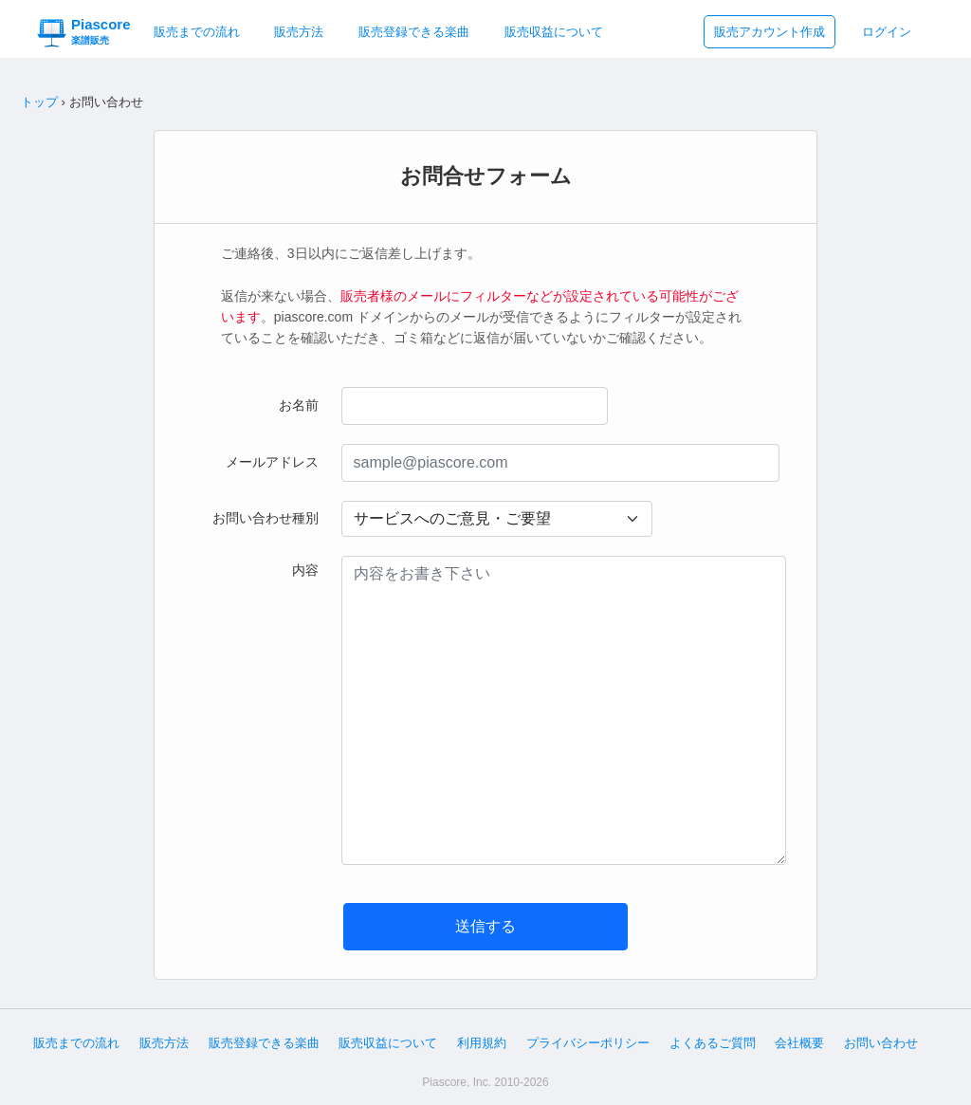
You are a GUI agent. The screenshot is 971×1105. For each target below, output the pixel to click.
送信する (485, 926)
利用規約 (481, 1043)
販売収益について (553, 32)
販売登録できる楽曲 (413, 32)
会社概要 (799, 1043)
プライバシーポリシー (588, 1043)
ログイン (886, 32)
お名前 (299, 405)
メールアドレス (272, 462)
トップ (39, 102)
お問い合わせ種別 (265, 517)
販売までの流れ (197, 32)
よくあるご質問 (712, 1043)
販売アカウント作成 (769, 32)
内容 (305, 570)
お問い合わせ (881, 1043)
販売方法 (298, 32)
